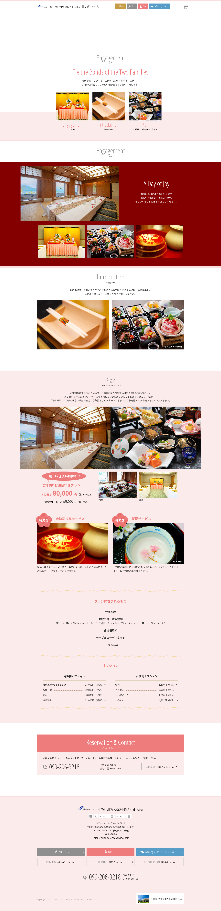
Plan (134, 6)
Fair (146, 6)
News (121, 6)
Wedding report (165, 6)
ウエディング (123, 816)
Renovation (109, 862)
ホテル (107, 816)
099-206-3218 (65, 766)
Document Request (159, 862)
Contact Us (160, 767)
